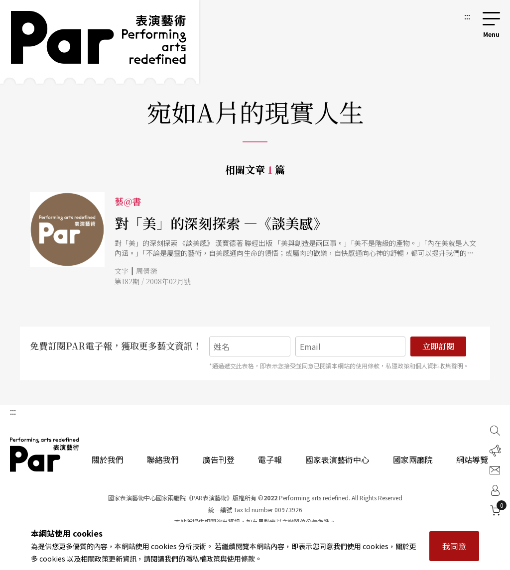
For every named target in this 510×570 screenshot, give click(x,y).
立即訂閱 (438, 346)
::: (467, 16)
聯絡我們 (163, 459)
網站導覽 (472, 459)
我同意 (454, 546)
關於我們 (108, 459)
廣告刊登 (219, 459)
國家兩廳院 (413, 459)
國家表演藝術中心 (337, 459)
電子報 (270, 459)
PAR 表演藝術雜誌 (45, 454)
